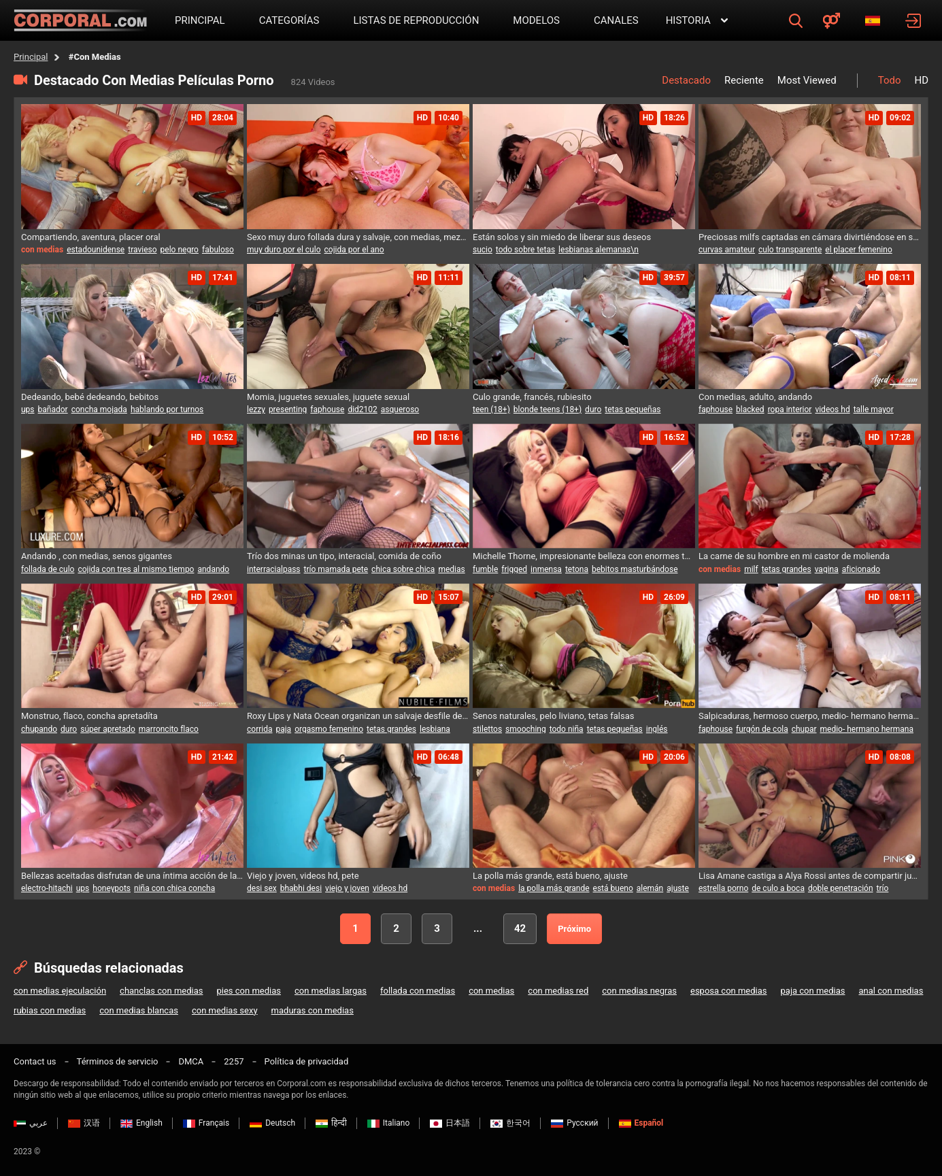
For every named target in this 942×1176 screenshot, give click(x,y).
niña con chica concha (174, 888)
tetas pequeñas (632, 409)
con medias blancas (138, 1010)
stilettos (487, 729)
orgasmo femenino (329, 729)
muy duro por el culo (284, 250)
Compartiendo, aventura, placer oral (91, 237)
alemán (650, 888)
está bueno (613, 888)
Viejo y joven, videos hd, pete (303, 876)
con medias (491, 991)
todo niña (567, 729)
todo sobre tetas (525, 250)
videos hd (832, 409)
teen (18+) (491, 409)
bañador (53, 409)
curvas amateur (727, 250)
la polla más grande (553, 888)
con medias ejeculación (60, 991)
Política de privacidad (307, 1061)
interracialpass (274, 569)
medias (451, 569)
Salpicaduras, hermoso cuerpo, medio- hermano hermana (810, 716)
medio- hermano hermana (867, 729)
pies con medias (248, 991)
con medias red (558, 991)
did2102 (362, 409)
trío (883, 888)
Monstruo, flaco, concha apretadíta (89, 716)
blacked (750, 409)
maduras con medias (312, 1010)
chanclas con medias (161, 991)
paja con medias (813, 991)
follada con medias (417, 991)
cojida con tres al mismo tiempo (136, 569)
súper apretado (107, 729)
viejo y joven (347, 888)
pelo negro (180, 250)
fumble (485, 569)
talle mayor (874, 409)
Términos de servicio (117, 1061)
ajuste (678, 888)
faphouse (327, 409)
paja (283, 729)
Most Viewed (807, 80)
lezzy (256, 409)
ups (28, 409)
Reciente (744, 80)
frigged (514, 569)
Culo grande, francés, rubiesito (532, 397)
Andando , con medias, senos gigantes (96, 556)
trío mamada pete (336, 569)
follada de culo (47, 569)
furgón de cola (762, 729)
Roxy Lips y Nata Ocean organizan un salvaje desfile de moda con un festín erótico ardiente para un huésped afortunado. (358, 716)
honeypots (111, 888)
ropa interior (790, 409)
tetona (576, 569)
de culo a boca (778, 888)
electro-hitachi (47, 888)
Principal (31, 57)
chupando (39, 729)
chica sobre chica (403, 569)
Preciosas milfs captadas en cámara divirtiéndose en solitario (810, 237)
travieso (142, 250)
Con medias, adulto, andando (755, 397)
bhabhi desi (301, 888)
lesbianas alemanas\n (598, 250)
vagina (827, 569)
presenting (288, 409)
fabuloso (218, 250)
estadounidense (95, 250)
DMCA (190, 1061)
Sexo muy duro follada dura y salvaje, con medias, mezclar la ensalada (358, 237)
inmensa (546, 569)
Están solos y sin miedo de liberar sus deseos (562, 237)
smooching (525, 729)
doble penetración (840, 888)
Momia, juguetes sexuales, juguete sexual (328, 397)
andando (213, 569)
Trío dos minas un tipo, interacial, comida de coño (344, 556)
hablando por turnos (167, 409)
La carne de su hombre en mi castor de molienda (794, 556)
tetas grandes (786, 569)
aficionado (861, 569)
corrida (259, 729)
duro (593, 409)
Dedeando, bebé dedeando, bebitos (89, 397)
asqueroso (400, 409)
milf (751, 569)
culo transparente (790, 250)
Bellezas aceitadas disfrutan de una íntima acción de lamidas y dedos (132, 876)
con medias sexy (225, 1010)
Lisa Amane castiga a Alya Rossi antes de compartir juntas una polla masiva (810, 876)
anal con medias (890, 991)
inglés (657, 729)
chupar (804, 729)
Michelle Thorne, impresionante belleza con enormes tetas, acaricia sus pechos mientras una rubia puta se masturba (584, 556)
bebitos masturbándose (635, 569)
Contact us (35, 1061)
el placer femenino (858, 250)
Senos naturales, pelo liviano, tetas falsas (553, 716)
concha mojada (99, 409)
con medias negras (639, 991)
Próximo (574, 929)
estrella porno (723, 888)
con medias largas (331, 991)
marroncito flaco (169, 729)
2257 (233, 1061)
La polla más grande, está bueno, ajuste (550, 876)
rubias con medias (50, 1010)
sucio (482, 250)
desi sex (262, 888)
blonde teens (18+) (548, 409)
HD (921, 80)
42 (520, 928)
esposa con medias (728, 991)
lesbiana (435, 729)
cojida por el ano (354, 250)
